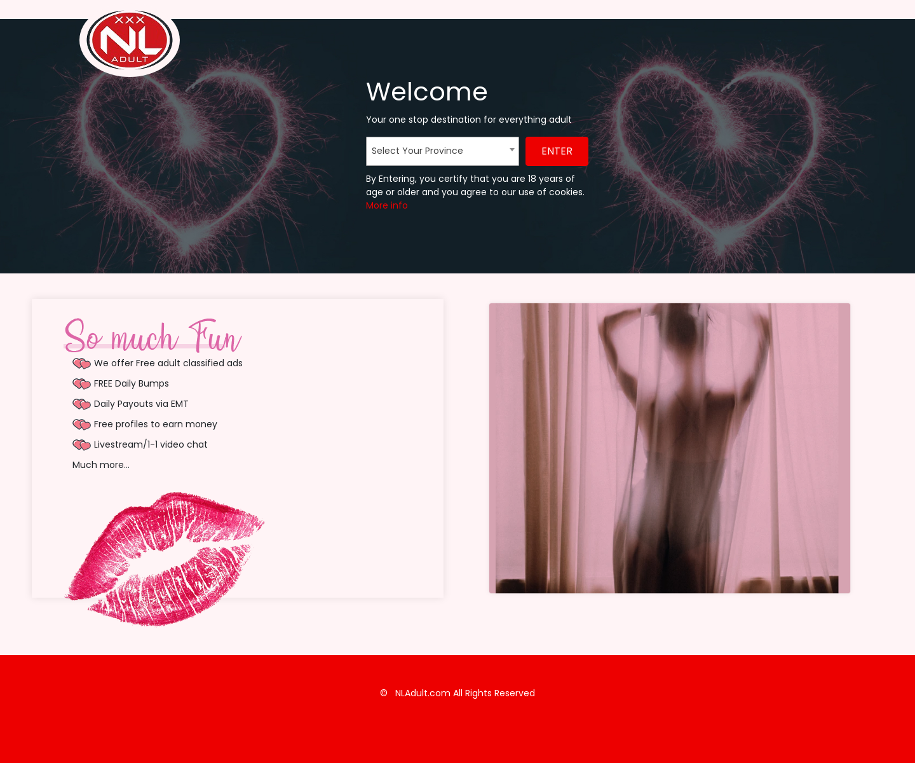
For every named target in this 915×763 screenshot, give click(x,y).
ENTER (557, 151)
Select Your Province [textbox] (417, 150)
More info (387, 205)
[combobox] (442, 151)
